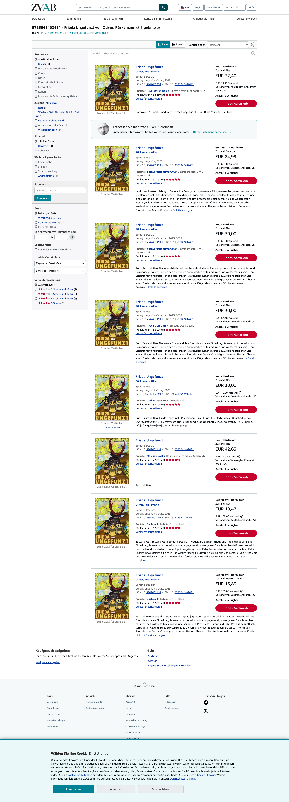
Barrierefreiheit (132, 738)
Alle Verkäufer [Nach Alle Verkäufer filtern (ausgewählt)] (46, 284)
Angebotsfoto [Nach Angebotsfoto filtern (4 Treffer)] (46, 175)
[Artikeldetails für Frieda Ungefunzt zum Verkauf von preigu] (112, 397)
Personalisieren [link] (160, 789)
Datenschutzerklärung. (183, 778)
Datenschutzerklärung (136, 720)
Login (198, 7)
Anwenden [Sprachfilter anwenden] (43, 198)
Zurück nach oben (144, 686)
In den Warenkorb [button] (236, 104)
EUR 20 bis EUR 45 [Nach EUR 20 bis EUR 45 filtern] (47, 222)
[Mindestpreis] (41, 237)
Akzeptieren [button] (73, 789)
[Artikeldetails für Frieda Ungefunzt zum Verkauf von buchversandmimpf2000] (112, 169)
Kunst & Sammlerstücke (158, 18)
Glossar (152, 660)
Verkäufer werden (247, 18)
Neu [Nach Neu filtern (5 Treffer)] (40, 107)
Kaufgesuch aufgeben (48, 662)
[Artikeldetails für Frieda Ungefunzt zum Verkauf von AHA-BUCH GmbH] (112, 323)
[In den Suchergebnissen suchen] (174, 53)
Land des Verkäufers (47, 270)
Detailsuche (38, 18)
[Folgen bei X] (206, 711)
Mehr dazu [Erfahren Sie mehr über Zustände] (51, 103)
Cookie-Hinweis (133, 732)
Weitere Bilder (112, 427)
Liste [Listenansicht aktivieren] (163, 44)
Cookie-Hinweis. (206, 774)
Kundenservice (171, 708)
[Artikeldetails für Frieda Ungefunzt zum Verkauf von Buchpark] (112, 521)
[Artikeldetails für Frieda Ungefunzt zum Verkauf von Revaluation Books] (112, 88)
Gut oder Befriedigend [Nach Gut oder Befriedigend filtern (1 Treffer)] (50, 120)
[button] (253, 53)
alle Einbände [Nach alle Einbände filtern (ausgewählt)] (44, 141)
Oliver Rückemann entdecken (213, 132)
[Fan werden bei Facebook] (206, 703)
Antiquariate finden (204, 18)
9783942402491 (55, 32)
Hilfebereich (170, 702)
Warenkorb (52, 726)
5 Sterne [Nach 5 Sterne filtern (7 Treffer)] (51, 303)
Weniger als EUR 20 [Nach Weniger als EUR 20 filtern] (48, 217)
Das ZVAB (130, 702)
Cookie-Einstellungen (80, 774)
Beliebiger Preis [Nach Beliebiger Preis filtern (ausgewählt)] (45, 213)
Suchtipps (153, 656)
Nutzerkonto (214, 7)
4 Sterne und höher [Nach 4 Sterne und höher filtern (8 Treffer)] (57, 298)
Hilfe (251, 7)
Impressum (130, 714)
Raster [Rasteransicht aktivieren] (177, 44)
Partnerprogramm (95, 708)
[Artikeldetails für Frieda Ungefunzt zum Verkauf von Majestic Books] (112, 461)
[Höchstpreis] (61, 237)
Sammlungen (74, 18)
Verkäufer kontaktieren (149, 98)
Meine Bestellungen (56, 720)
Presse (128, 708)
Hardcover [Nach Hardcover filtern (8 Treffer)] (43, 145)
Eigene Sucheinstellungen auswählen (169, 665)
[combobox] (117, 7)
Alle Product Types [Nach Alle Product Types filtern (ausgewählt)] (47, 59)
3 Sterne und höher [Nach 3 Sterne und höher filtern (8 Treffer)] (57, 294)
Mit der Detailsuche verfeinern (88, 32)
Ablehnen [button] (116, 789)
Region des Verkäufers (48, 263)
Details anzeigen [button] (182, 210)
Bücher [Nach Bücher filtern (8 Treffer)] (42, 63)
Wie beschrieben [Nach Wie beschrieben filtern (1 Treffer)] (47, 129)
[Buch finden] (163, 7)
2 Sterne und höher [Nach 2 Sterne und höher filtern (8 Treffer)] (57, 289)
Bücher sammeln (113, 18)
